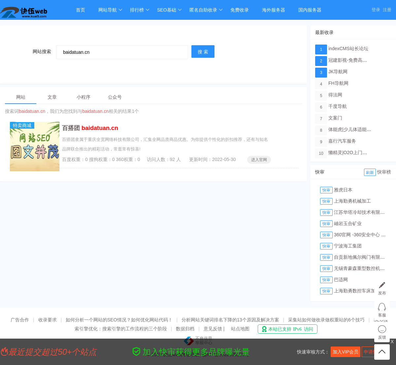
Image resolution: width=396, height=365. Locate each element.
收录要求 (47, 319)
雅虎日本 (343, 189)
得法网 (335, 94)
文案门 (335, 117)
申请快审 (373, 351)
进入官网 (259, 159)
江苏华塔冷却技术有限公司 (361, 212)
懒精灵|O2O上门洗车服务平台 (359, 152)
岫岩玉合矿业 (348, 223)
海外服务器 (273, 10)
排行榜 (139, 10)
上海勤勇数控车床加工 (357, 290)
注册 (387, 9)
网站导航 (110, 10)
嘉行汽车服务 (342, 141)
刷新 (370, 172)
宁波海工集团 (348, 246)
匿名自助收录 (206, 10)
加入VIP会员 (346, 351)
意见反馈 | (215, 328)
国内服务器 (309, 10)
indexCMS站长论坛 (348, 48)
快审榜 (384, 172)
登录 (376, 9)
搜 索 (203, 51)
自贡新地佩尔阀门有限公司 (361, 257)
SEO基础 (169, 10)
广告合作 (20, 319)
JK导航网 (337, 71)
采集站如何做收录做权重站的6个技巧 (326, 319)
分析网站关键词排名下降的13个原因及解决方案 (230, 319)
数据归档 (185, 328)
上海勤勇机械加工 (352, 201)
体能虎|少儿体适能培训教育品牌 (361, 129)
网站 (20, 97)
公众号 (115, 97)
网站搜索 (42, 51)
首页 (80, 10)
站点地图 (240, 328)
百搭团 (90, 128)
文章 (52, 97)
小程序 (83, 97)
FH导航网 (338, 83)
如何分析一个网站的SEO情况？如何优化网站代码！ (119, 319)
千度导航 (337, 106)
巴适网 (341, 279)
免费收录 (239, 10)
